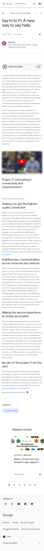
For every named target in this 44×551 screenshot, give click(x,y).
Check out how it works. (16, 307)
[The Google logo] (8, 515)
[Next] (41, 13)
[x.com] (12, 504)
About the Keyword (30, 529)
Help (7, 536)
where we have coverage (14, 385)
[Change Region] (22, 543)
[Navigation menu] (3, 3)
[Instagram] (5, 504)
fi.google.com (13, 388)
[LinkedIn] (32, 504)
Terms (15, 522)
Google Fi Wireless (11, 411)
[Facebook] (25, 504)
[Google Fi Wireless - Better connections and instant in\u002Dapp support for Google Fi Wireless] (26, 457)
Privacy (6, 522)
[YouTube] (19, 504)
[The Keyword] (3, 13)
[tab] (9, 484)
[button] (39, 34)
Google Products (11, 529)
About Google (27, 522)
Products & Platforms (20, 13)
